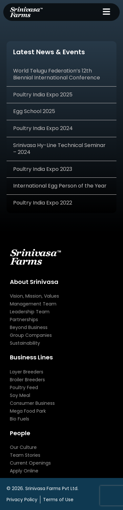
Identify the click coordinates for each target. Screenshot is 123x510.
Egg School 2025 (34, 111)
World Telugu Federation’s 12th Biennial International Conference (56, 74)
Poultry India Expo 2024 (43, 128)
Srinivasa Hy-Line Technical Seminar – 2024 (59, 148)
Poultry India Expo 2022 (42, 202)
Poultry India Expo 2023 (42, 169)
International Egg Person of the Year (60, 185)
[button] (106, 12)
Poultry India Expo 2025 (42, 94)
